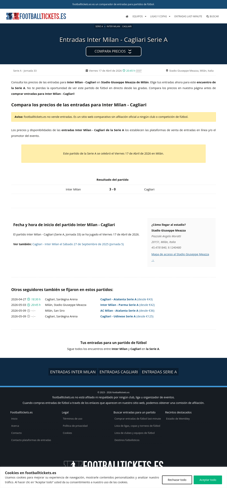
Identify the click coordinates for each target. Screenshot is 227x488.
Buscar (212, 16)
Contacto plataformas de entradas (31, 440)
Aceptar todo (207, 480)
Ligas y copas (158, 16)
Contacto (16, 433)
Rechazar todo (177, 480)
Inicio (14, 418)
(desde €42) (127, 305)
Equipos (137, 16)
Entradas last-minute (188, 16)
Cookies (67, 433)
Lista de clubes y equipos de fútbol (135, 433)
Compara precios (110, 51)
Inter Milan (113, 26)
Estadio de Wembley (178, 418)
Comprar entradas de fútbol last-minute (138, 418)
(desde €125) (126, 316)
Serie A (99, 26)
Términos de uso (72, 418)
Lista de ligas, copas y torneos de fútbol (137, 425)
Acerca (15, 425)
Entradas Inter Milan (73, 372)
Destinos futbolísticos (127, 440)
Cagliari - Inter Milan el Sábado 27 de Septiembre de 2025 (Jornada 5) (78, 244)
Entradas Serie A (159, 372)
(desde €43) (126, 299)
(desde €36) (127, 310)
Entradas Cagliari (119, 372)
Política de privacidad (75, 425)
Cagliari (127, 26)
